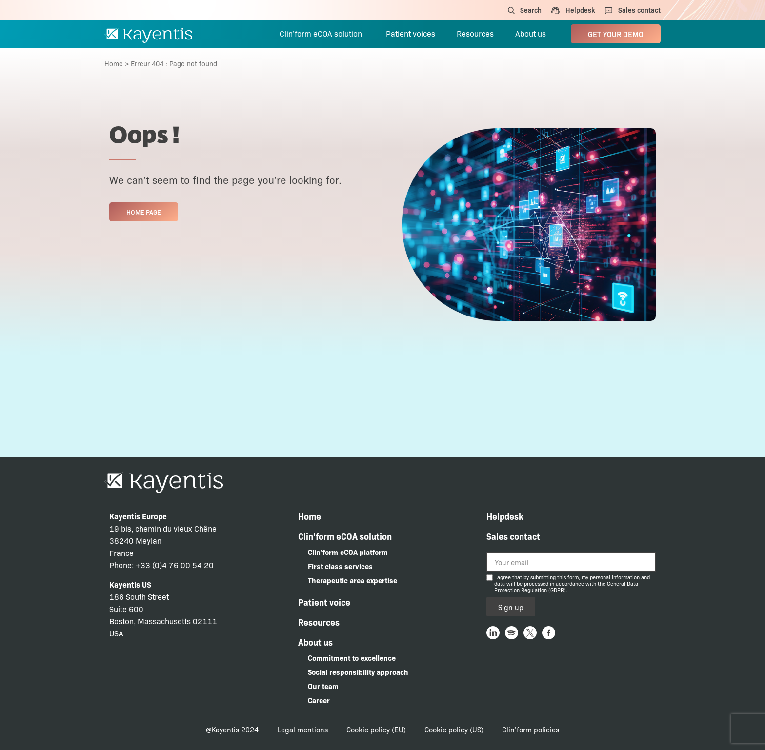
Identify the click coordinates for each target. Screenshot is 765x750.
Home (113, 63)
